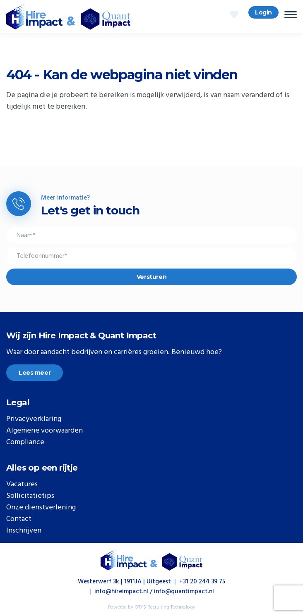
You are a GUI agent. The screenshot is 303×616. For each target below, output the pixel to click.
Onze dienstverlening (41, 508)
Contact (18, 519)
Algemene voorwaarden (44, 431)
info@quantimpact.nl (184, 592)
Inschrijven (23, 531)
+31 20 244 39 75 (202, 582)
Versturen (151, 277)
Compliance (25, 442)
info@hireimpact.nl (121, 592)
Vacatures (22, 484)
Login (263, 12)
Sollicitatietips (30, 496)
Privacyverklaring (33, 419)
